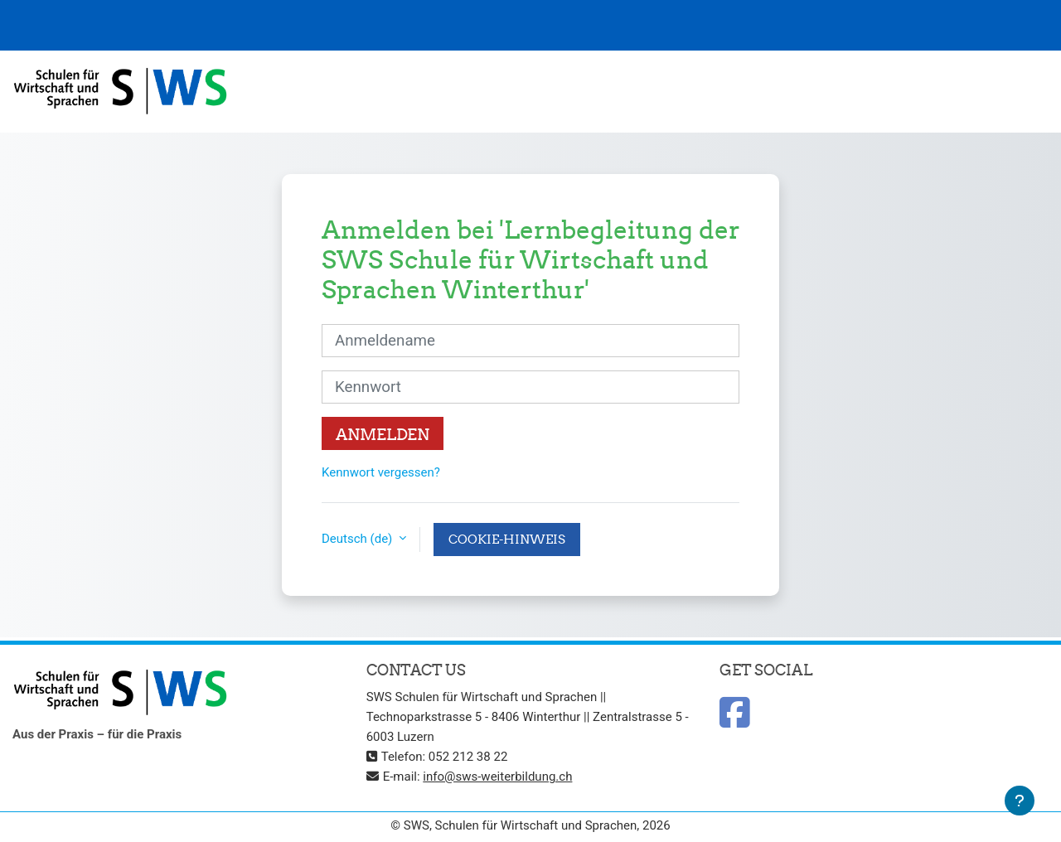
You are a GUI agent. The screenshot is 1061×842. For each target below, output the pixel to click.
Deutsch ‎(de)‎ (979, 91)
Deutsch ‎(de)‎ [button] (358, 538)
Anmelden (382, 434)
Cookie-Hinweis (506, 539)
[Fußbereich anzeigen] (1019, 800)
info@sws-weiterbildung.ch (497, 776)
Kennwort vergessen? (381, 472)
